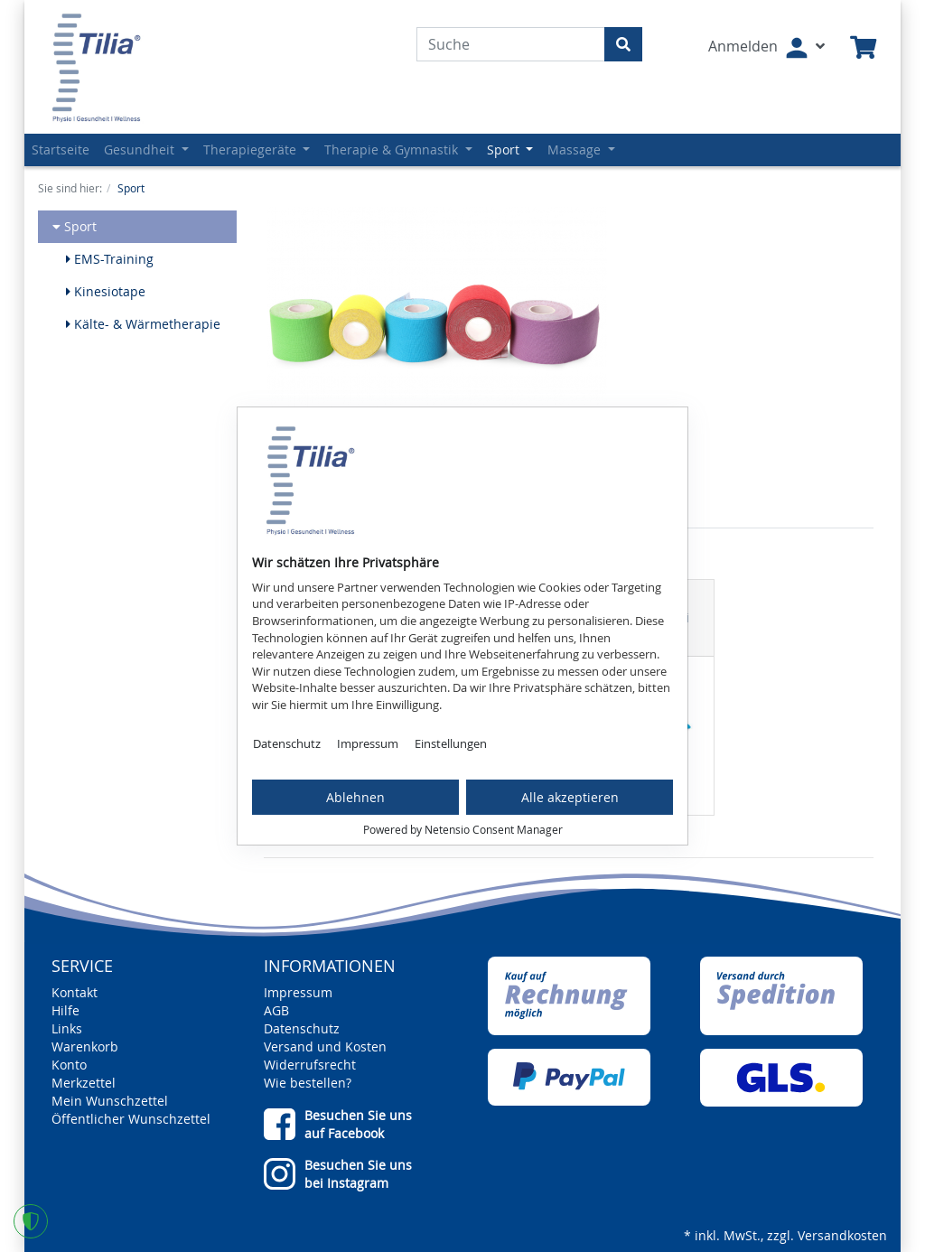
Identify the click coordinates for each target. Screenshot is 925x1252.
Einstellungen (451, 743)
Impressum (367, 743)
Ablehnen (355, 797)
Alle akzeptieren (570, 797)
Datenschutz (287, 743)
